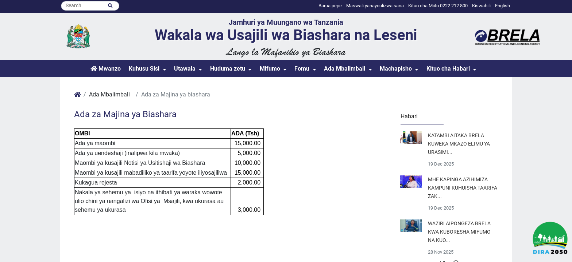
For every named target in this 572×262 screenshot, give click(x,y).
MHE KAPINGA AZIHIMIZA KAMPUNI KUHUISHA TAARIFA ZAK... (462, 187)
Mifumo (270, 68)
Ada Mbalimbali (344, 68)
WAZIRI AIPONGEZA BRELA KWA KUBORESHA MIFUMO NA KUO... (459, 232)
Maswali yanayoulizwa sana (375, 5)
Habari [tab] (409, 116)
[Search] (90, 6)
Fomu (301, 68)
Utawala (185, 68)
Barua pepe (330, 5)
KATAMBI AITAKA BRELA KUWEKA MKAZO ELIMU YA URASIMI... (459, 143)
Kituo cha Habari (448, 68)
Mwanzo (105, 68)
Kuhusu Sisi (144, 68)
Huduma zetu (227, 68)
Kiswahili (481, 5)
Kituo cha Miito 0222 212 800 (438, 5)
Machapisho (396, 68)
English (502, 5)
